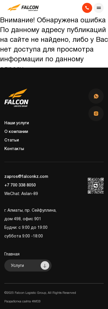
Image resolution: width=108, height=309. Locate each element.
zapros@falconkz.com (26, 177)
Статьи (11, 140)
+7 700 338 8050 (20, 185)
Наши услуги (16, 123)
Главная (12, 254)
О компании (16, 132)
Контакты (14, 149)
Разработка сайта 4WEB (22, 301)
